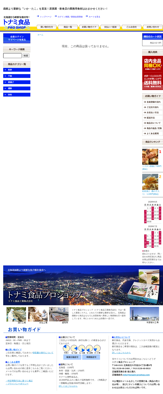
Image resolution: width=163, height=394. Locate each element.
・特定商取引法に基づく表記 (19, 381)
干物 (10, 76)
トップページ (45, 17)
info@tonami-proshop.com (136, 375)
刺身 (10, 70)
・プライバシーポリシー (17, 384)
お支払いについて (121, 337)
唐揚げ (11, 82)
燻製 (10, 88)
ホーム (40, 35)
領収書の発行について (43, 352)
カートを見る (94, 17)
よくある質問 (13, 362)
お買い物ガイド (14, 349)
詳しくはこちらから (68, 386)
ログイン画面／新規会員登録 (70, 17)
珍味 (10, 95)
